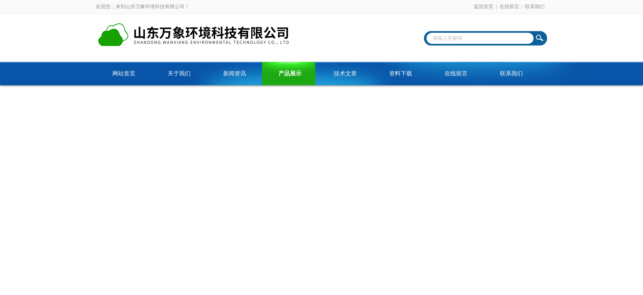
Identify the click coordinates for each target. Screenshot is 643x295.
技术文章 (345, 73)
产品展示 (289, 73)
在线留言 (509, 6)
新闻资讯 (234, 73)
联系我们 (535, 6)
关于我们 (179, 73)
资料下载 (400, 73)
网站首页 (123, 73)
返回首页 (483, 6)
